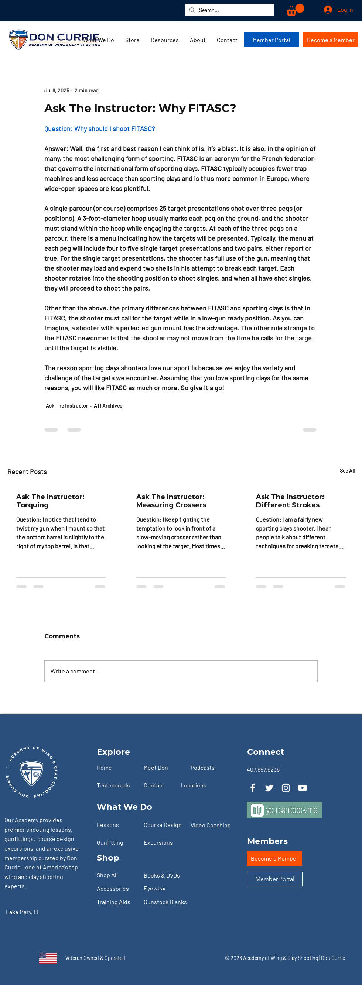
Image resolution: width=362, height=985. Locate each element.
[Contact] (164, 785)
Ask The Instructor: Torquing (50, 501)
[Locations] (201, 785)
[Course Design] (164, 824)
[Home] (117, 767)
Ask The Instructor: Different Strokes (290, 501)
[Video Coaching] (214, 825)
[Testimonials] (117, 785)
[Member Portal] (271, 39)
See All (347, 470)
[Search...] (229, 10)
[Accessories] (117, 889)
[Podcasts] (211, 767)
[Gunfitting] (117, 842)
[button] (295, 10)
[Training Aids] (117, 902)
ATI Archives (108, 405)
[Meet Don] (164, 767)
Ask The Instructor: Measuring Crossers (171, 501)
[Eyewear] (164, 888)
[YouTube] (302, 787)
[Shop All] (117, 875)
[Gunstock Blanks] (171, 902)
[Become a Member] (330, 39)
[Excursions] (164, 842)
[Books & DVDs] (164, 875)
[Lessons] (117, 824)
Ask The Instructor (67, 405)
